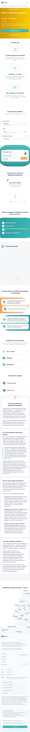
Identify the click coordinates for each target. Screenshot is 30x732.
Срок (4, 128)
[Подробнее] (27, 693)
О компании (4, 654)
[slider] (12, 125)
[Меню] (27, 2)
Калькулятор (12, 6)
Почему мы (4, 6)
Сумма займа (6, 121)
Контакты (3, 661)
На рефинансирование (8, 690)
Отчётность (3, 659)
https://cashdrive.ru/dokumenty (18, 698)
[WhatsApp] (20, 2)
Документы (3, 656)
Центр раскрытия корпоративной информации (11, 648)
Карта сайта (4, 664)
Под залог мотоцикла (7, 682)
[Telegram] (17, 2)
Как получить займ (22, 6)
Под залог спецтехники (8, 685)
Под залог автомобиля (7, 687)
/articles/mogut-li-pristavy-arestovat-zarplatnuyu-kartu (15, 263)
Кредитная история (15, 136)
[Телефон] (24, 2)
